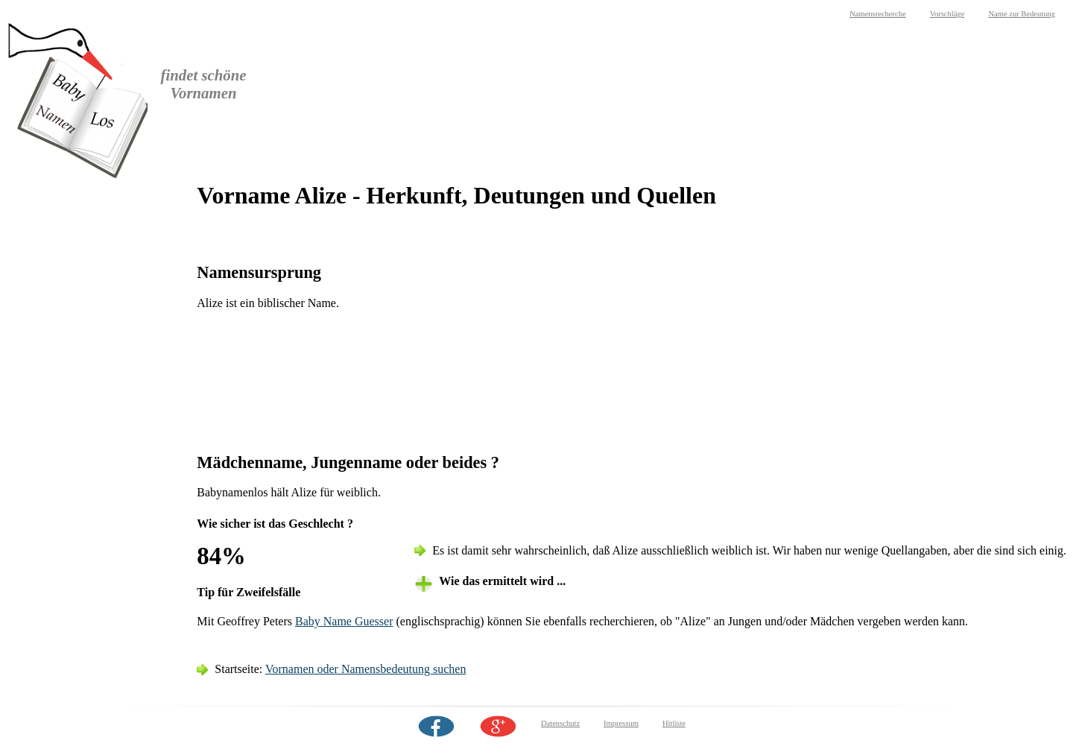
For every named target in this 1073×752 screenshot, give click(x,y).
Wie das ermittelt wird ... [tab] (502, 581)
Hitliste (674, 723)
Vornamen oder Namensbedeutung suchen (365, 669)
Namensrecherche (877, 14)
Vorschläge (947, 14)
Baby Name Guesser (344, 621)
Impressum (621, 723)
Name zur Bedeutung (1021, 14)
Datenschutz (560, 723)
